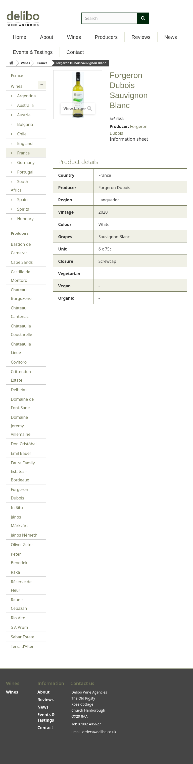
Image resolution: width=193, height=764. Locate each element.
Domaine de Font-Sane (22, 403)
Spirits (22, 209)
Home (19, 37)
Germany (25, 162)
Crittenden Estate (21, 376)
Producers (106, 37)
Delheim (19, 389)
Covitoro (19, 362)
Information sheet (129, 139)
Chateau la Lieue (21, 348)
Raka (15, 572)
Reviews (141, 37)
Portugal (24, 172)
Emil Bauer (21, 453)
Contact (75, 52)
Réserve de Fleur (21, 586)
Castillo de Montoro (20, 276)
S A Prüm (19, 627)
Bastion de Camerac (21, 248)
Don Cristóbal (23, 444)
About (46, 37)
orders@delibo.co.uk (99, 731)
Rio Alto (18, 618)
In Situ (17, 507)
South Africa (19, 186)
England (24, 143)
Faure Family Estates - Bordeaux (23, 471)
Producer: (119, 126)
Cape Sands (22, 262)
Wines (74, 37)
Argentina (26, 96)
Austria (23, 115)
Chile (21, 134)
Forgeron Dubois (19, 494)
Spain (22, 199)
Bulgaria (24, 124)
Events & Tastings (33, 52)
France (23, 153)
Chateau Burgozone (21, 294)
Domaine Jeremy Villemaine (20, 425)
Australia (25, 105)
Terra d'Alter (22, 646)
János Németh (24, 535)
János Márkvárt (19, 521)
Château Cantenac (19, 312)
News (170, 37)
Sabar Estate (22, 637)
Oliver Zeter (22, 544)
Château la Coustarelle (21, 330)
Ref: (113, 119)
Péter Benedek (19, 558)
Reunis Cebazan (19, 604)
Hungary (24, 218)
